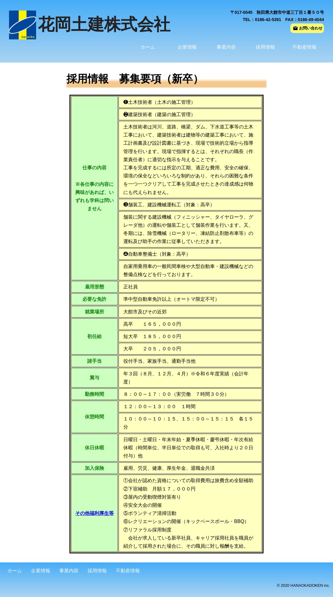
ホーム (148, 47)
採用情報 (265, 47)
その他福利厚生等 (94, 513)
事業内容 (226, 47)
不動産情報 (304, 47)
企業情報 (187, 47)
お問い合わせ (307, 28)
